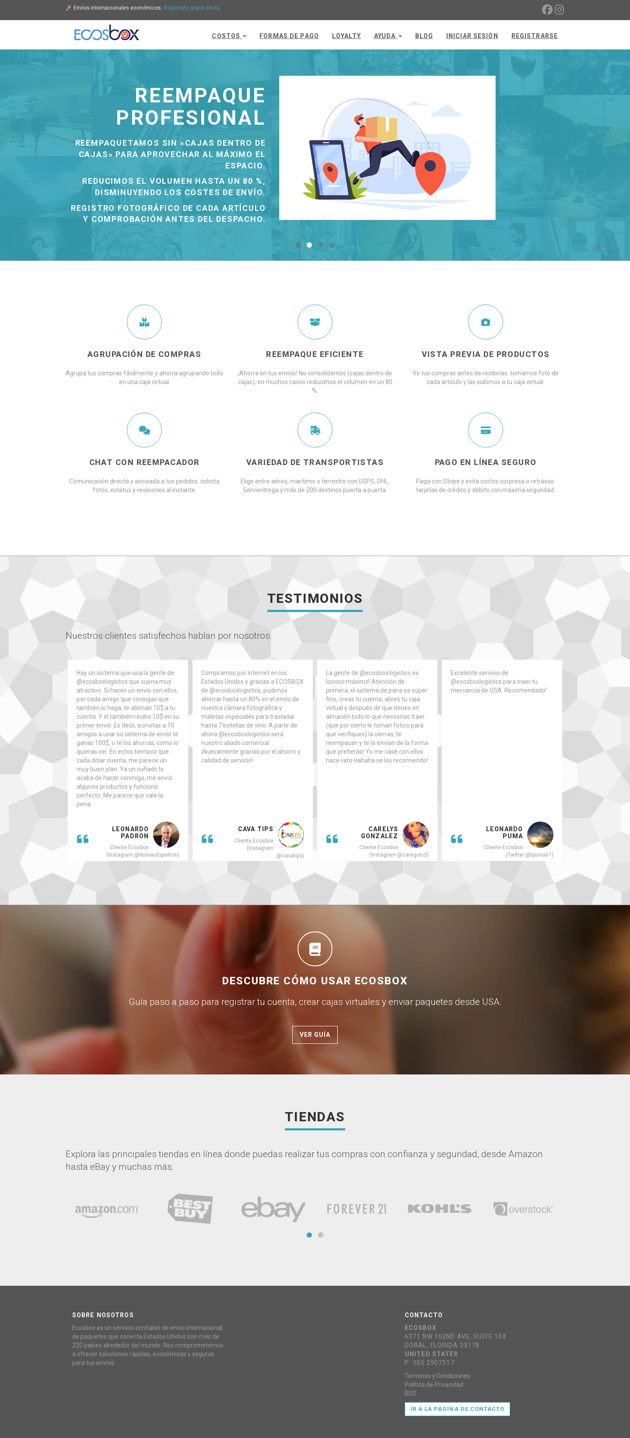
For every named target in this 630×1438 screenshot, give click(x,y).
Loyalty (346, 35)
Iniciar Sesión (472, 35)
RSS (410, 1393)
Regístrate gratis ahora (192, 8)
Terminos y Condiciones (437, 1375)
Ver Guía (315, 1034)
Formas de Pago (289, 35)
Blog (424, 35)
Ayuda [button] (388, 35)
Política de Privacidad (434, 1384)
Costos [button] (229, 35)
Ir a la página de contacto (457, 1409)
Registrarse (534, 35)
